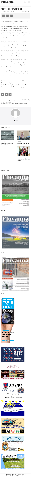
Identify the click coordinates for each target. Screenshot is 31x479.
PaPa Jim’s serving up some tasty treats (19, 100)
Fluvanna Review (10, 474)
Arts (14, 11)
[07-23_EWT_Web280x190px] (12, 425)
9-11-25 (3, 294)
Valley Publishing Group (18, 475)
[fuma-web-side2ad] (13, 390)
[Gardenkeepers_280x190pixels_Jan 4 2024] (12, 461)
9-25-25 (3, 210)
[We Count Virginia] (12, 354)
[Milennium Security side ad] (12, 443)
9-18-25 (3, 252)
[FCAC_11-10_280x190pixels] (12, 372)
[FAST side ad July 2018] (12, 407)
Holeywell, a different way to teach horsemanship (14, 103)
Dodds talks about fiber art (23, 143)
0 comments (27, 11)
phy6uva (15, 120)
